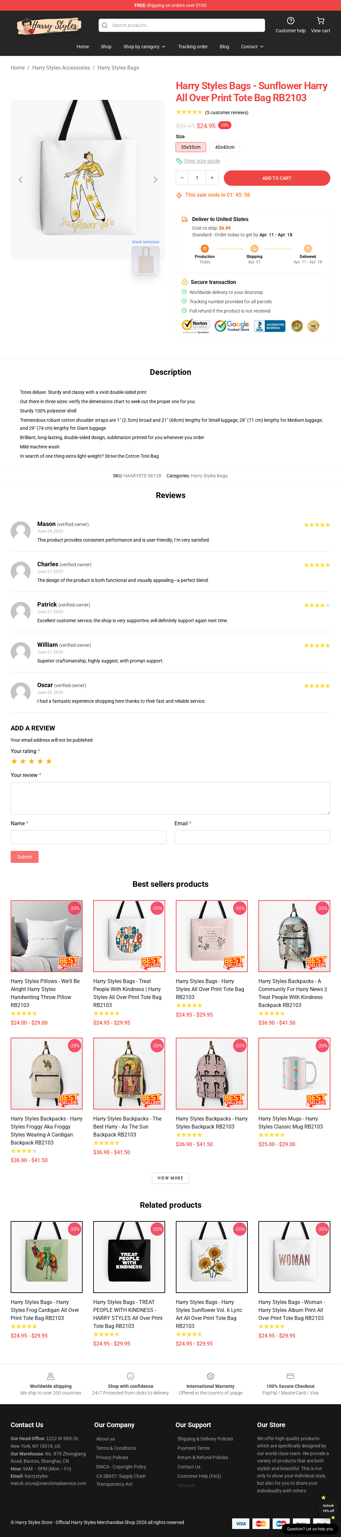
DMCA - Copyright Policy (121, 1466)
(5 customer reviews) (226, 112)
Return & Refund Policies (202, 1457)
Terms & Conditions (116, 1448)
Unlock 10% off (328, 1508)
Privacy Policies (112, 1457)
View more (170, 1178)
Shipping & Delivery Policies (205, 1438)
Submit (24, 857)
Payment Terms (193, 1448)
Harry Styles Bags (118, 68)
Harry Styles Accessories (61, 68)
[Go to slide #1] (71, 294)
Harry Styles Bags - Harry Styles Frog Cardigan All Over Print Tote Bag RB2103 (45, 1310)
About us (105, 1438)
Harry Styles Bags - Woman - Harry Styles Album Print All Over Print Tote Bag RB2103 (291, 1310)
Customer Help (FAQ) (199, 1476)
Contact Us (188, 1466)
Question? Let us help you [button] (310, 1529)
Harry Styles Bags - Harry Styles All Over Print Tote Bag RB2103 (210, 989)
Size (180, 136)
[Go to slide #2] (105, 294)
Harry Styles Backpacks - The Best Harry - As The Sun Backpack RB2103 (127, 1127)
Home (18, 68)
